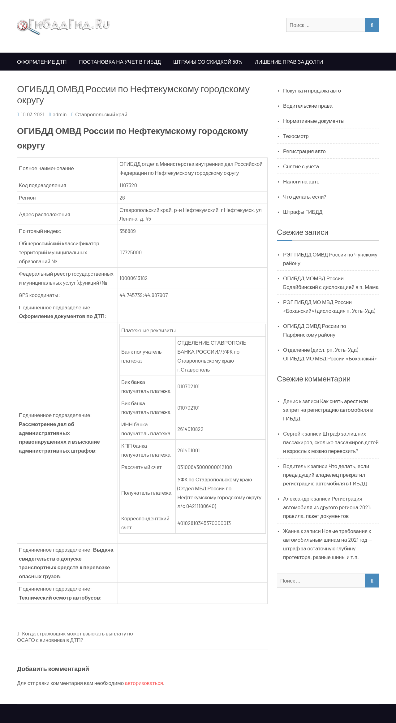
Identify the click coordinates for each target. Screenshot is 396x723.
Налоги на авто (301, 181)
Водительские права (308, 105)
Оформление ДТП (42, 61)
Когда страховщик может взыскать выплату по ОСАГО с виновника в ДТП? (75, 636)
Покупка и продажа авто (312, 90)
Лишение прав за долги (289, 61)
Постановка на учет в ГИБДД (120, 61)
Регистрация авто (304, 151)
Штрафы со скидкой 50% (208, 61)
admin (60, 114)
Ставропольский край (101, 114)
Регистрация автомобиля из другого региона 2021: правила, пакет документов (327, 507)
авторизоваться (144, 683)
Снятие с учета (301, 166)
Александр (296, 498)
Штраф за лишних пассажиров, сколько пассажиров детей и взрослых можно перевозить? (331, 442)
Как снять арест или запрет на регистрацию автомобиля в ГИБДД (328, 409)
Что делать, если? (304, 196)
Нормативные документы (314, 121)
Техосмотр (296, 136)
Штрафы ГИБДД (303, 212)
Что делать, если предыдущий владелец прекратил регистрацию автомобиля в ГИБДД (326, 474)
